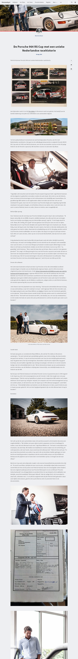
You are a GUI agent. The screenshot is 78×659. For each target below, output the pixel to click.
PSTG (41, 291)
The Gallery (31, 111)
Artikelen (15, 2)
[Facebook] (71, 69)
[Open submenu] (61, 2)
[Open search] (72, 2)
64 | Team (30, 2)
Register (48, 2)
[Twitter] (71, 64)
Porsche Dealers (39, 2)
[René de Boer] (39, 31)
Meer (55, 2)
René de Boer (39, 36)
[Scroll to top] (71, 60)
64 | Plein (22, 2)
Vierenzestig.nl (6, 2)
